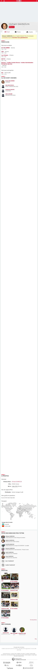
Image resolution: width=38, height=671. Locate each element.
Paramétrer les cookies (20, 654)
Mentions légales (28, 654)
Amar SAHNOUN (9, 556)
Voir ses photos (33, 619)
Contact (12, 653)
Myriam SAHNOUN (9, 540)
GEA (2, 51)
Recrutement (3, 654)
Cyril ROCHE (6, 632)
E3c (2, 72)
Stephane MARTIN (9, 89)
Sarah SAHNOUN (9, 552)
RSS (15, 653)
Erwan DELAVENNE (9, 80)
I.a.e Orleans (4, 55)
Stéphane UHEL (14, 590)
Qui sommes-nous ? (6, 653)
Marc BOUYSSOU (9, 85)
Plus (36, 639)
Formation (23, 653)
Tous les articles (32, 653)
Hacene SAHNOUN (9, 548)
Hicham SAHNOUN (9, 536)
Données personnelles (11, 654)
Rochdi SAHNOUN (9, 544)
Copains (31, 32)
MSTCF (3, 59)
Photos (19, 32)
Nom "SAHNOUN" (9, 561)
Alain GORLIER (8, 94)
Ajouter (12, 27)
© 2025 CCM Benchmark (19, 656)
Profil (8, 32)
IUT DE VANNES (5, 47)
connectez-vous (6, 37)
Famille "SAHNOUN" (10, 565)
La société (27, 653)
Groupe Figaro (34, 654)
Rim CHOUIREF (14, 633)
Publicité (18, 653)
